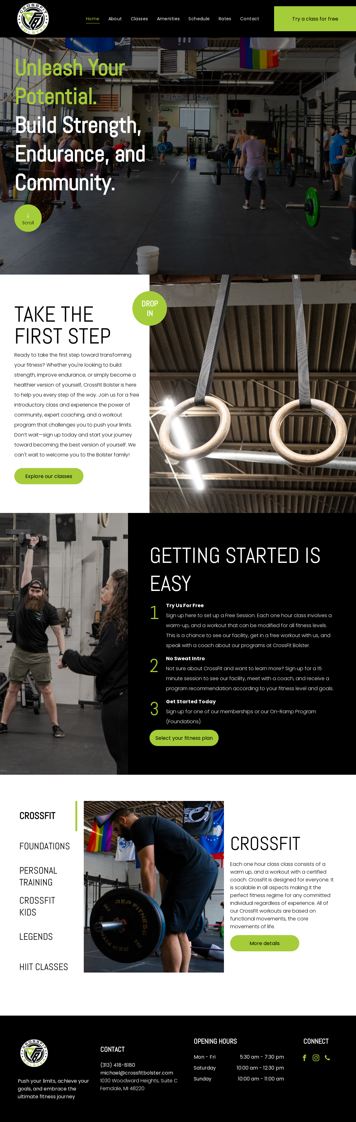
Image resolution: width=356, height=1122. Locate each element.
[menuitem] (93, 18)
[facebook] (305, 1058)
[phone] (326, 1058)
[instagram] (315, 1058)
